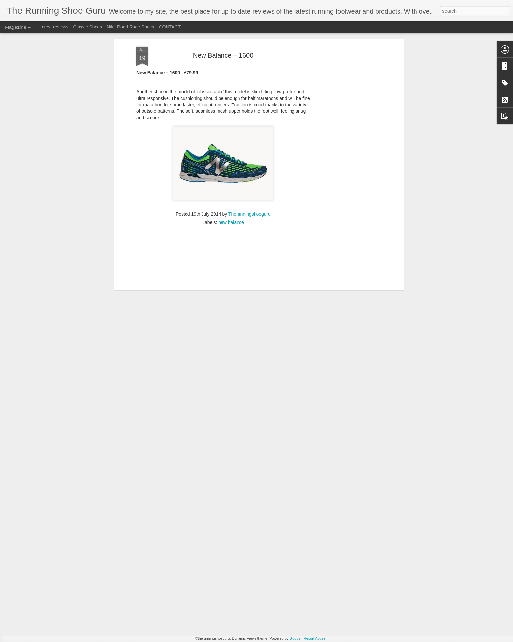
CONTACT (170, 26)
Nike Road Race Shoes (130, 26)
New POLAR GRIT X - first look (227, 560)
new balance (231, 151)
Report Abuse (315, 638)
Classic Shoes (87, 26)
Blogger (295, 638)
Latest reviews (53, 26)
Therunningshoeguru (249, 142)
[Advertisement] (223, 193)
